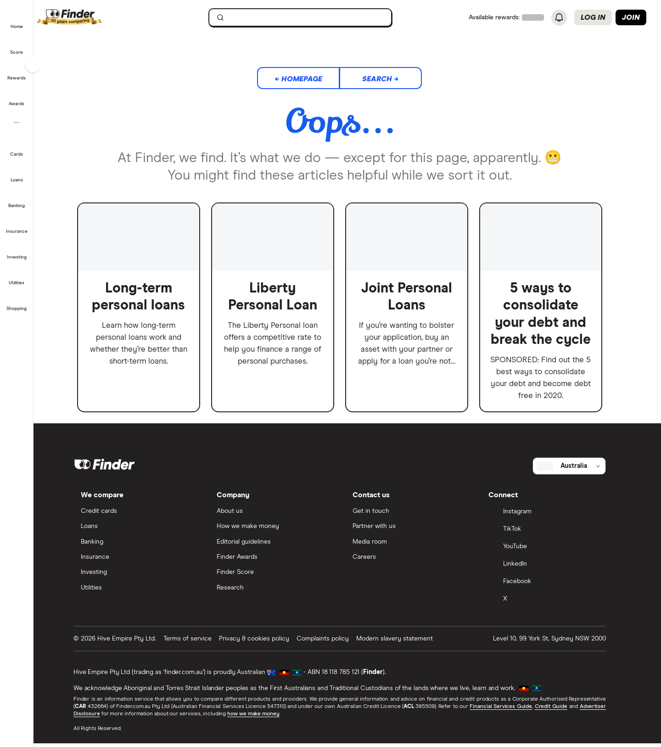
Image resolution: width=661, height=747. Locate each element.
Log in (593, 17)
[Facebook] (551, 586)
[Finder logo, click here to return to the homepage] (97, 17)
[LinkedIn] (551, 568)
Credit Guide (558, 710)
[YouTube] (551, 551)
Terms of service (195, 642)
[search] (313, 19)
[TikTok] (551, 533)
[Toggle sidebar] (33, 64)
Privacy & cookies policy (262, 642)
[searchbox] (308, 17)
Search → (388, 79)
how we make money (261, 717)
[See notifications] (559, 18)
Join (631, 17)
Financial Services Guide (508, 710)
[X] (551, 603)
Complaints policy (330, 642)
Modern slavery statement (402, 642)
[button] (17, 20)
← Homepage (306, 79)
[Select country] (577, 469)
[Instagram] (551, 516)
